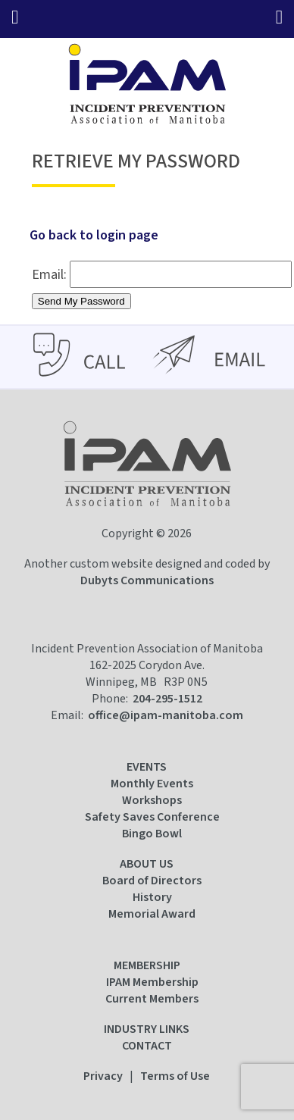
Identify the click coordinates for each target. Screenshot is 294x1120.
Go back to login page (94, 235)
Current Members (152, 998)
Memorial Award (151, 914)
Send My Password (81, 301)
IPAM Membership (152, 982)
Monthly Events (152, 783)
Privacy (103, 1076)
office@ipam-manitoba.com (165, 715)
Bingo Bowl (152, 833)
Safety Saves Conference (152, 817)
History (152, 897)
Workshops (152, 800)
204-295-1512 (167, 698)
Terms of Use (175, 1076)
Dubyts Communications (147, 580)
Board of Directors (152, 880)
